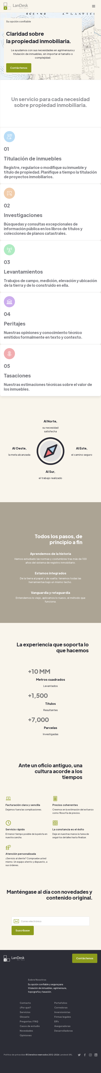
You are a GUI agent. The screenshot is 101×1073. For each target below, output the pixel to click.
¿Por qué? (25, 1007)
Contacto (25, 1002)
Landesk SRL (66, 1054)
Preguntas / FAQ (29, 1021)
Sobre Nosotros (37, 979)
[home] (16, 6)
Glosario (24, 1016)
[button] (93, 6)
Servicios (25, 1012)
